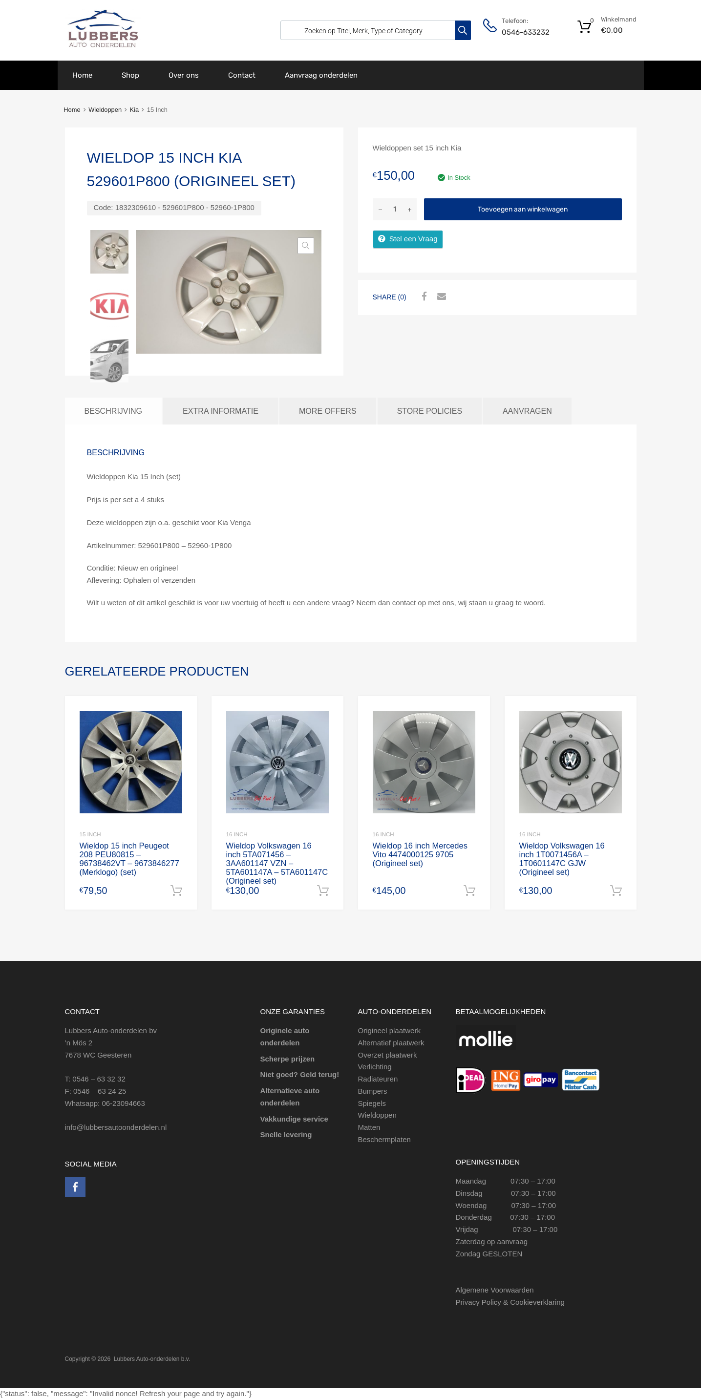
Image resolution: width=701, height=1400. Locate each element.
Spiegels (372, 1103)
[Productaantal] (394, 209)
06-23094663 (123, 1103)
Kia (134, 109)
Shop (130, 75)
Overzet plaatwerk (387, 1055)
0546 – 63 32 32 (98, 1079)
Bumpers (372, 1091)
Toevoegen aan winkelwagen (523, 209)
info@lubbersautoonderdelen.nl (116, 1127)
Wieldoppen (105, 109)
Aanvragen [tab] (527, 410)
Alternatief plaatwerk (391, 1043)
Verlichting (375, 1067)
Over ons (184, 75)
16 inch (237, 834)
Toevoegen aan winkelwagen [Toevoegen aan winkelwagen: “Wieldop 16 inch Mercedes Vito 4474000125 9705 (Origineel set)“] (469, 891)
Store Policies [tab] (429, 410)
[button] (305, 245)
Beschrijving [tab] (114, 410)
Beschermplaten (384, 1139)
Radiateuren (378, 1079)
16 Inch (383, 834)
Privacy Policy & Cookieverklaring (510, 1302)
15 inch (90, 834)
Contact (241, 75)
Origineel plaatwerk (389, 1030)
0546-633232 (526, 32)
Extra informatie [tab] (220, 410)
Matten (369, 1127)
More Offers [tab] (328, 410)
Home (82, 75)
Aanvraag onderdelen (321, 75)
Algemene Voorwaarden (495, 1290)
